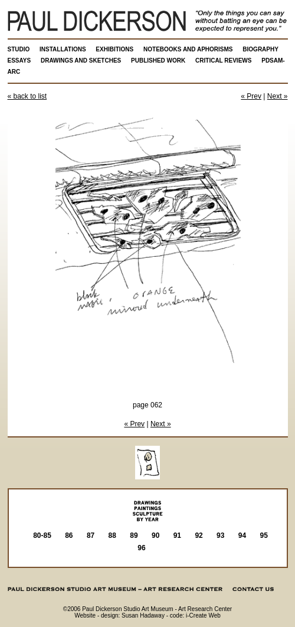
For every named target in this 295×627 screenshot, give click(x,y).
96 (141, 548)
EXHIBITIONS (114, 49)
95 (264, 535)
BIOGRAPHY (260, 49)
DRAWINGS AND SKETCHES (81, 60)
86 (69, 535)
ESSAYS (19, 60)
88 (112, 535)
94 (242, 535)
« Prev (251, 96)
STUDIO (19, 49)
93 (220, 535)
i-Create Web (203, 615)
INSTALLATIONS (63, 49)
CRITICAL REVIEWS (223, 60)
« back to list (27, 96)
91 (177, 535)
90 (155, 535)
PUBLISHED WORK (158, 60)
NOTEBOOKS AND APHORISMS (188, 49)
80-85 (42, 535)
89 (133, 535)
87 (90, 535)
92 (198, 535)
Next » (277, 96)
